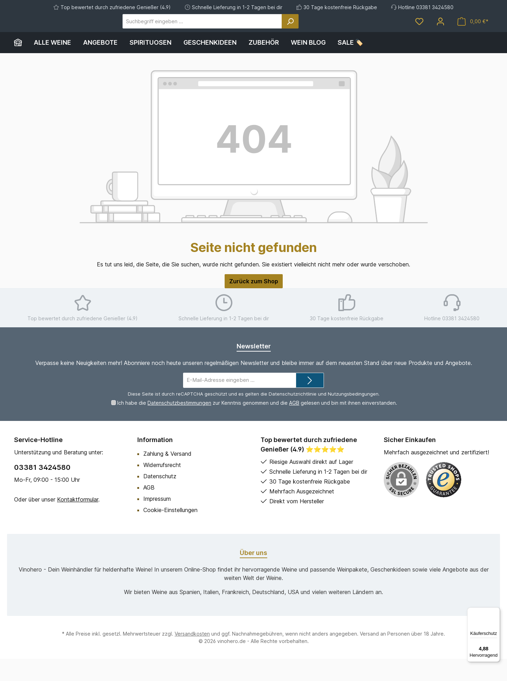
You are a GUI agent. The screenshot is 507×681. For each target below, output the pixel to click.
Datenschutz (159, 498)
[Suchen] (316, 32)
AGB (294, 425)
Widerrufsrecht (162, 487)
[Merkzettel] (419, 32)
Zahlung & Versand (167, 475)
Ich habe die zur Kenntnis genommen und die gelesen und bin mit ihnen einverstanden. (257, 425)
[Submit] (310, 402)
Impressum (157, 520)
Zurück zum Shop (253, 303)
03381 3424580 (42, 489)
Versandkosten (192, 656)
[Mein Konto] (440, 32)
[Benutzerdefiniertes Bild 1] (443, 501)
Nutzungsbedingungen (353, 416)
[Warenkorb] (473, 32)
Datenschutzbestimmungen (179, 425)
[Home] (21, 64)
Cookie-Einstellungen (170, 532)
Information (155, 462)
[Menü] (496, 611)
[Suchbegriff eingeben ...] (228, 32)
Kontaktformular (77, 521)
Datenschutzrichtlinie (293, 416)
